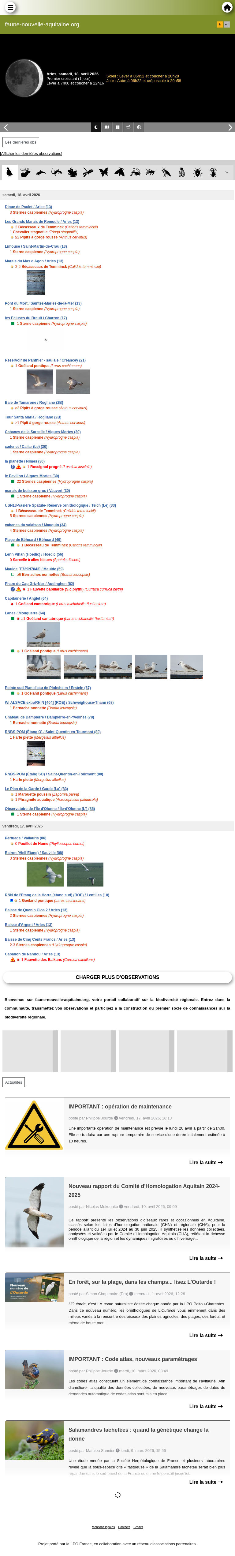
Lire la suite (206, 1162)
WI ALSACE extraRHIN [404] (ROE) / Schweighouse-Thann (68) (59, 702)
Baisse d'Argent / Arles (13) (28, 925)
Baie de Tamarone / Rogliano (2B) (34, 402)
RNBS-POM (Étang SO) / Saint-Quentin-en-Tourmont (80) (54, 774)
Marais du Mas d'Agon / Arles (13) (34, 261)
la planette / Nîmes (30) (25, 461)
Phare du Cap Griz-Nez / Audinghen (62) (39, 584)
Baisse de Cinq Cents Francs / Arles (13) (40, 939)
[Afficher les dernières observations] (31, 153)
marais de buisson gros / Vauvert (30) (37, 491)
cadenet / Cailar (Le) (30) (26, 446)
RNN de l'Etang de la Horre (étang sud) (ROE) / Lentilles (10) (57, 895)
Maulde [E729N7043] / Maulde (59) (34, 569)
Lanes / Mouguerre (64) (25, 613)
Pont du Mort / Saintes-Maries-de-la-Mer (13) (43, 303)
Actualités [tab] (13, 1082)
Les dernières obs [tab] (20, 142)
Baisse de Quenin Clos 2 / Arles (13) (36, 910)
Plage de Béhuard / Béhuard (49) (33, 540)
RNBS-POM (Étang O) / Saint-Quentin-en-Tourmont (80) (53, 732)
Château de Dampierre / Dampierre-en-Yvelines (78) (49, 717)
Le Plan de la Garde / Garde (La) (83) (36, 789)
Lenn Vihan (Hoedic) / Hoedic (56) (34, 554)
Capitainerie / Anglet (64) (26, 598)
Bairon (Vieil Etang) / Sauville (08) (34, 853)
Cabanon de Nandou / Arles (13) (32, 954)
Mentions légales (103, 1527)
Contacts (124, 1527)
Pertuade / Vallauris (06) (25, 838)
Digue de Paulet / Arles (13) (28, 207)
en (226, 24)
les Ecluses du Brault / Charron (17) (36, 318)
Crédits (138, 1527)
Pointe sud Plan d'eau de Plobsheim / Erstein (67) (48, 688)
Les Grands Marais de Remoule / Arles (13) (42, 221)
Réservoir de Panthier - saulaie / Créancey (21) (45, 360)
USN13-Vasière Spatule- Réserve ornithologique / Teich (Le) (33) (60, 505)
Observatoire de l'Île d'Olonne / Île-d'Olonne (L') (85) (50, 809)
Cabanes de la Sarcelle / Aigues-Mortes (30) (43, 432)
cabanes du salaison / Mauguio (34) (35, 525)
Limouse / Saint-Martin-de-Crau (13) (36, 246)
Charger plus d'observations (117, 977)
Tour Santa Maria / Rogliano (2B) (33, 417)
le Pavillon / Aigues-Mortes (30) (32, 476)
